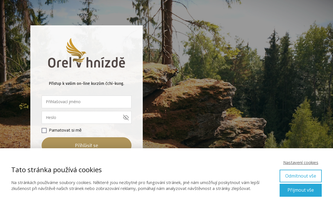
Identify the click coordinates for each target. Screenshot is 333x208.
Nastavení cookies (300, 162)
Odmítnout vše (300, 176)
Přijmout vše (300, 190)
